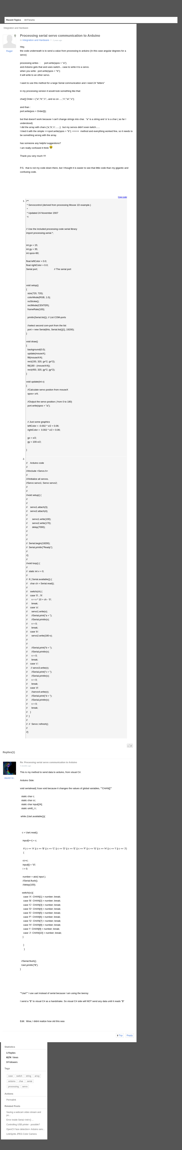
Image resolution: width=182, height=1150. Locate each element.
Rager (9, 51)
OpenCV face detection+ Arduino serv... (25, 1129)
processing (13, 1086)
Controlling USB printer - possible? (23, 1124)
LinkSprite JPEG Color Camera (21, 1134)
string (28, 1076)
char (21, 1081)
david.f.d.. (9, 778)
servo (24, 1086)
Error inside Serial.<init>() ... (19, 1120)
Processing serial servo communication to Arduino (60, 35)
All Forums (29, 20)
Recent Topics (13, 20)
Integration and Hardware (16, 28)
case (10, 1076)
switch (19, 1076)
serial (29, 1081)
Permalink (11, 1100)
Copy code (122, 197)
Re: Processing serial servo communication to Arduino (48, 762)
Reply (130, 1035)
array (37, 1076)
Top (120, 1035)
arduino (11, 1081)
